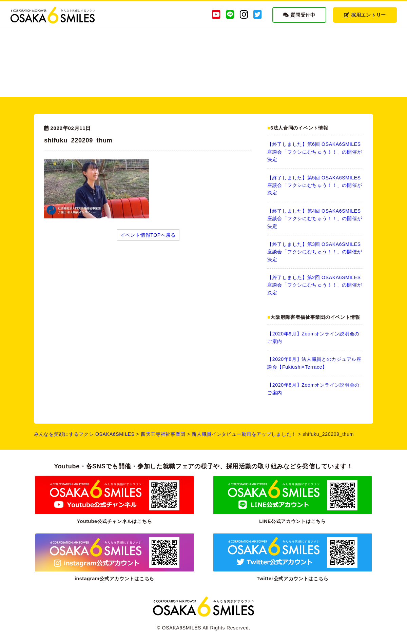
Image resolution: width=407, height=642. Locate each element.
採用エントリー (365, 15)
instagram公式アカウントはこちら (114, 578)
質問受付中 (299, 15)
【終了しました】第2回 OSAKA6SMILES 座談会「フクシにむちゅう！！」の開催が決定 (314, 285)
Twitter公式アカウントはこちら (292, 578)
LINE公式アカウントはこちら (292, 521)
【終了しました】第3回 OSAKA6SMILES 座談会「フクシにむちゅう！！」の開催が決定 (314, 251)
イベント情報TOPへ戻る (148, 235)
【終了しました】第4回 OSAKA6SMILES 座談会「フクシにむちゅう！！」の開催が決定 (314, 218)
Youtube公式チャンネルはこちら (114, 521)
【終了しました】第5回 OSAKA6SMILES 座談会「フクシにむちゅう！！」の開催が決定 (314, 185)
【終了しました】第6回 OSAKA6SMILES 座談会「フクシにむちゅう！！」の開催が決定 (314, 151)
